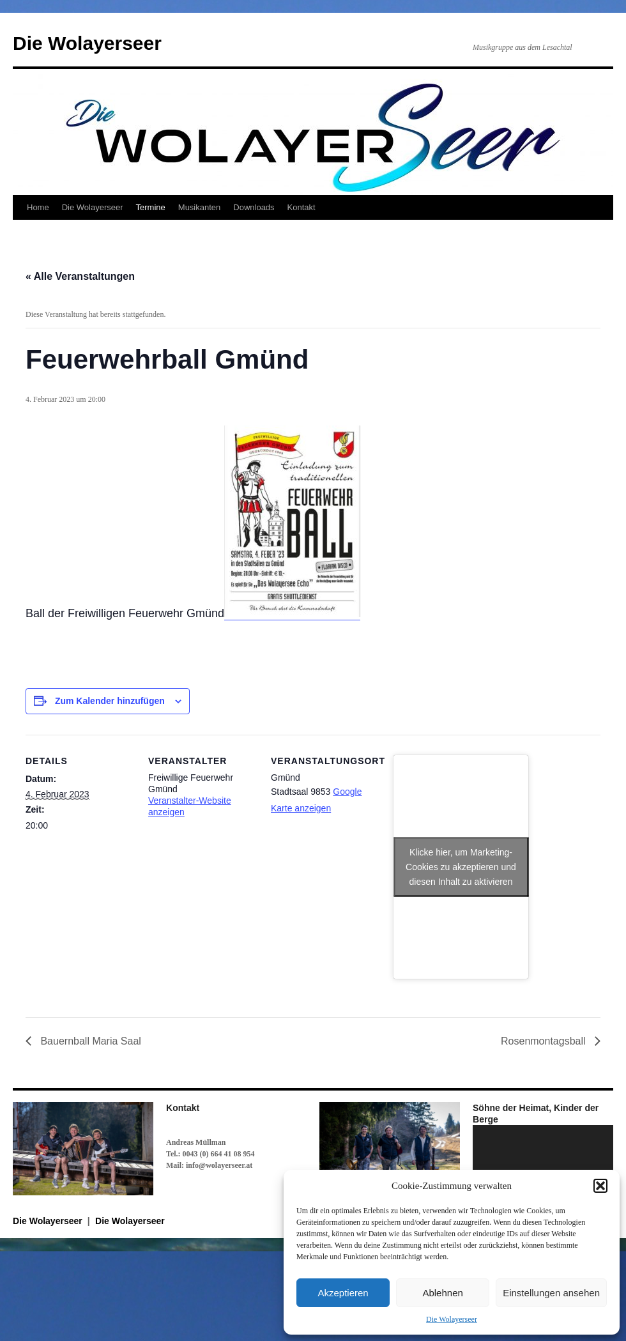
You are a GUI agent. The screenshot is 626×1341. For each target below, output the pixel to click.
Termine (150, 207)
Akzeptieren (342, 1292)
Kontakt (301, 207)
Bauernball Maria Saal (89, 1041)
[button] (600, 1185)
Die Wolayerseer (451, 1319)
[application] (543, 1164)
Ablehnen (442, 1292)
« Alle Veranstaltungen (80, 276)
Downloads (253, 207)
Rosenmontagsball (544, 1041)
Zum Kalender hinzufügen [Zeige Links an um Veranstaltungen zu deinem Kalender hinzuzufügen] (110, 701)
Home (38, 207)
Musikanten (199, 207)
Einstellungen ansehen (551, 1292)
